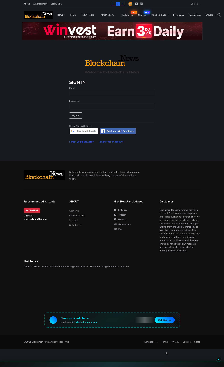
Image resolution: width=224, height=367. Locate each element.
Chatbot (32, 210)
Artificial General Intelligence (64, 266)
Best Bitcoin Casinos (35, 219)
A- (113, 4)
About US (74, 210)
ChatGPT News (32, 266)
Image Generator (110, 266)
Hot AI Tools (87, 15)
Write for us (75, 225)
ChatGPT (29, 215)
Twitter (120, 214)
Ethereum (95, 266)
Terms (164, 342)
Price (73, 15)
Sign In (76, 115)
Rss (118, 229)
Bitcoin (84, 266)
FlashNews (128, 13)
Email (72, 88)
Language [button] (149, 342)
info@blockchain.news (84, 322)
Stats (197, 342)
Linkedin (120, 210)
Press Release (158, 15)
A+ (123, 4)
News (60, 15)
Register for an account (111, 141)
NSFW (45, 266)
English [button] (194, 4)
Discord (120, 219)
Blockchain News (40, 342)
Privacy (175, 342)
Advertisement (40, 4)
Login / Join (56, 4)
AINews (143, 13)
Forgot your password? (83, 141)
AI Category (107, 15)
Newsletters (122, 224)
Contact (73, 220)
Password (74, 101)
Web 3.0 (125, 266)
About (27, 4)
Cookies (187, 342)
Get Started (164, 320)
